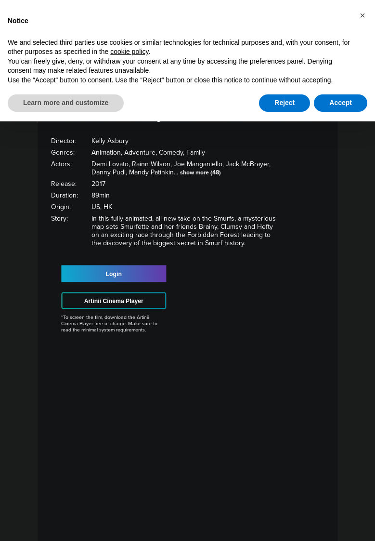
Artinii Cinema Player (113, 300)
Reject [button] (284, 102)
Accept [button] (340, 102)
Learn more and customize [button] (65, 102)
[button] (362, 15)
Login (114, 273)
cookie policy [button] (129, 51)
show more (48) (200, 172)
